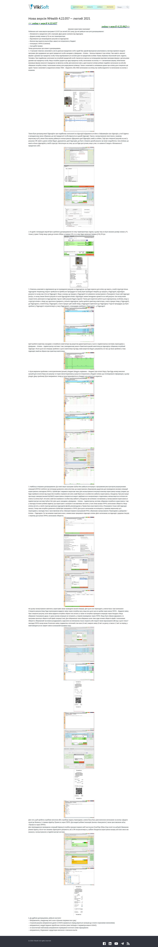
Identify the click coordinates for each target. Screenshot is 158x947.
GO (128, 7)
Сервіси (99, 7)
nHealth (90, 7)
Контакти (110, 7)
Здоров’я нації (78, 7)
